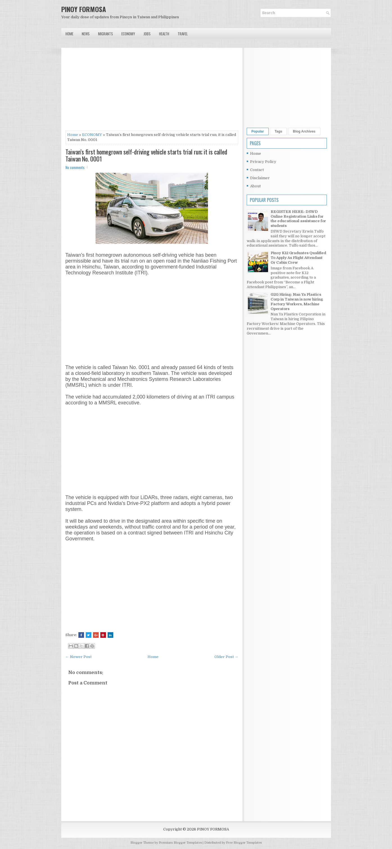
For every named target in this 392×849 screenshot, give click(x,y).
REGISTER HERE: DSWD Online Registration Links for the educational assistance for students (298, 219)
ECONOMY (92, 135)
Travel (183, 34)
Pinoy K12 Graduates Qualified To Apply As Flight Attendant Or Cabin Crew (298, 258)
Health (164, 34)
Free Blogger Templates (244, 843)
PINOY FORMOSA (83, 9)
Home (69, 34)
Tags (278, 131)
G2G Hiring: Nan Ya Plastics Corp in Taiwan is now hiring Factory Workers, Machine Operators (297, 301)
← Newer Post (78, 657)
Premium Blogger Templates (180, 843)
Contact (257, 170)
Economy (128, 34)
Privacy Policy (263, 162)
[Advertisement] (151, 91)
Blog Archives (304, 131)
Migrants (105, 34)
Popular (257, 131)
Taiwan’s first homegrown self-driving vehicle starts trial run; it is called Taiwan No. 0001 (146, 155)
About (255, 186)
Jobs (147, 34)
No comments (75, 167)
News (86, 34)
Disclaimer (260, 178)
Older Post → (226, 657)
